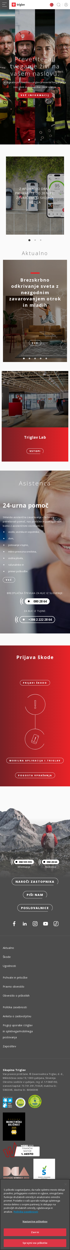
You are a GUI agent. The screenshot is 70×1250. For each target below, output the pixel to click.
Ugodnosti (9, 966)
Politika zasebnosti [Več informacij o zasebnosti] (26, 1211)
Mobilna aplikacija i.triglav (35, 760)
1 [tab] (29, 140)
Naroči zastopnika (35, 882)
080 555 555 (23, 862)
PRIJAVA (65, 4)
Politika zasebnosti (15, 1007)
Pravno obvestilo (13, 986)
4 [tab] (41, 358)
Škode (7, 957)
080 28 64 (49, 862)
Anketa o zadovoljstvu (17, 1016)
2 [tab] (35, 140)
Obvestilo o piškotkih (16, 995)
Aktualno (8, 948)
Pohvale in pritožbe (15, 977)
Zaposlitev (9, 1046)
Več (9, 579)
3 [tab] (41, 140)
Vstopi (35, 451)
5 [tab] (46, 358)
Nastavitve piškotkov (35, 1221)
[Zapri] (65, 1184)
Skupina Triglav (14, 1070)
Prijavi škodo (35, 682)
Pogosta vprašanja (35, 775)
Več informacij (35, 95)
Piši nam (35, 895)
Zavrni (35, 1232)
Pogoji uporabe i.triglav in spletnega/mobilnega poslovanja (18, 1031)
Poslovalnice (35, 908)
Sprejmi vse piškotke (35, 1243)
